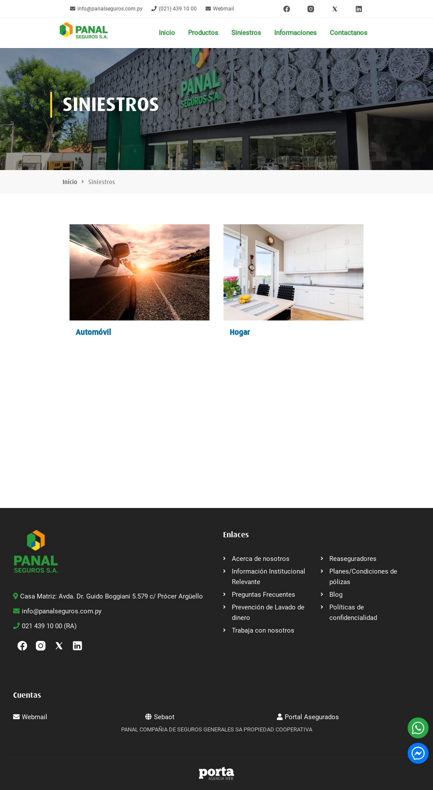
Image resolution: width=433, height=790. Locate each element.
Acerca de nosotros (261, 559)
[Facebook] (287, 8)
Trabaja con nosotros (263, 630)
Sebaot (160, 717)
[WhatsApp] (418, 727)
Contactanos (348, 33)
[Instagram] (311, 8)
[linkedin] (359, 8)
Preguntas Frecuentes (263, 595)
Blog (335, 595)
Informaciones (295, 33)
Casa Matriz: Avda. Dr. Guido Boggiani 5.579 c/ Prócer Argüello (108, 596)
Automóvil (93, 332)
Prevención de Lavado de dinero (268, 612)
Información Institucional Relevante (268, 576)
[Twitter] (335, 8)
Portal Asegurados (308, 717)
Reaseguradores (353, 559)
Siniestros (246, 33)
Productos (203, 33)
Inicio (167, 33)
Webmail (220, 9)
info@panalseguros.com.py (106, 9)
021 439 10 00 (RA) (45, 626)
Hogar (240, 332)
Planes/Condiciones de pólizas (363, 576)
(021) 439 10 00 (174, 9)
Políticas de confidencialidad (353, 612)
